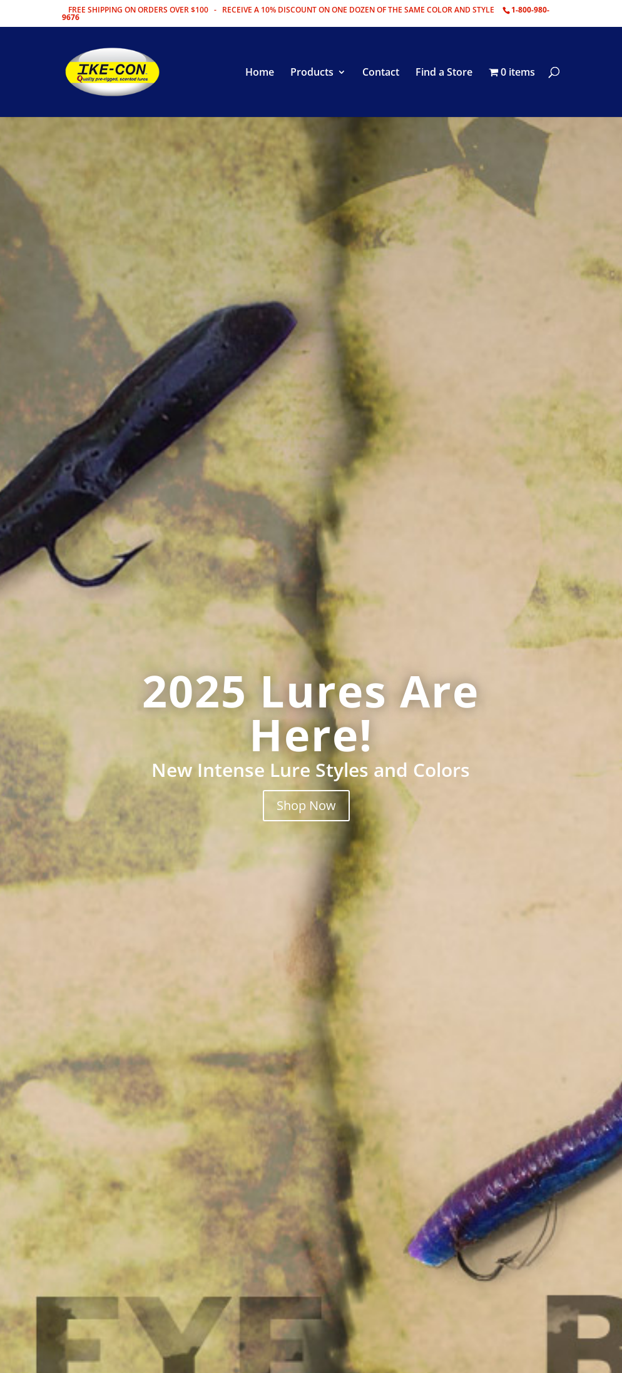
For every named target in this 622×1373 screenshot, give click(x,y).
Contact (380, 73)
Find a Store (444, 73)
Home (259, 73)
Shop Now (306, 805)
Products (312, 73)
